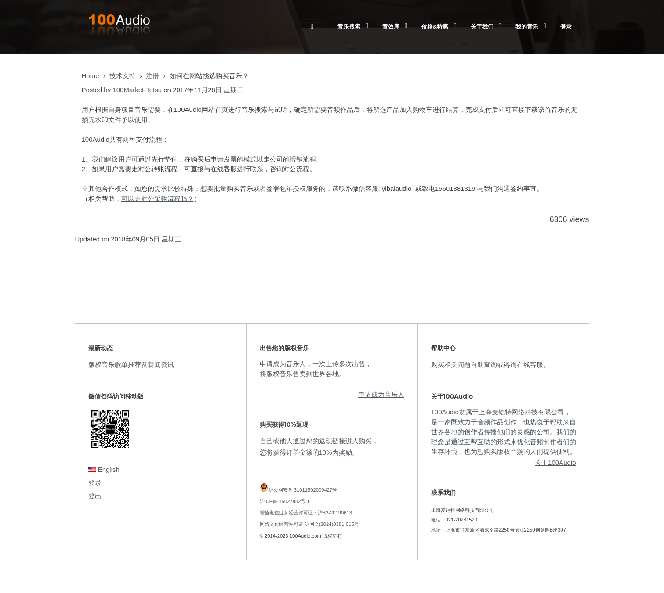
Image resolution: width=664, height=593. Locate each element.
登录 (566, 26)
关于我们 (482, 26)
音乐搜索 (348, 26)
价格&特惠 (434, 26)
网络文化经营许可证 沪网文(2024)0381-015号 (309, 524)
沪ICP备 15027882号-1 (285, 501)
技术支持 (122, 75)
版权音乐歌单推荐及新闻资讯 (131, 364)
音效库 (390, 26)
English (104, 469)
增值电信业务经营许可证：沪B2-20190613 (306, 512)
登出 (95, 496)
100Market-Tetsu (137, 89)
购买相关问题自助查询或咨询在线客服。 (490, 364)
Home (90, 75)
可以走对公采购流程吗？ (157, 198)
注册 (153, 75)
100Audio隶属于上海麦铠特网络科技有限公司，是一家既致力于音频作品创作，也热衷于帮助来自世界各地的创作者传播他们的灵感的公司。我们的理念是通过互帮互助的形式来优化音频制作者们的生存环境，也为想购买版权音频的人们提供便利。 (503, 431)
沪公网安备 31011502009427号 (303, 489)
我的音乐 (526, 26)
